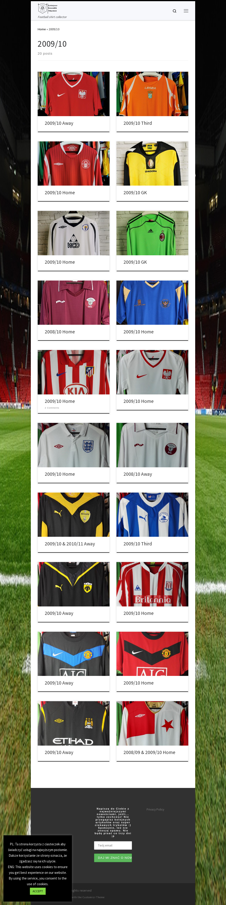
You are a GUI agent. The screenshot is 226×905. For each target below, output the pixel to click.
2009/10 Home (60, 192)
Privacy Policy (155, 809)
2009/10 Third (138, 123)
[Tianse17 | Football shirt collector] (47, 8)
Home (42, 29)
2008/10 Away (138, 474)
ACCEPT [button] (38, 891)
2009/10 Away (59, 123)
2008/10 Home (60, 332)
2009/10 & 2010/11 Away (70, 544)
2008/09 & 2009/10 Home (149, 752)
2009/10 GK (135, 192)
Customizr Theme (93, 897)
